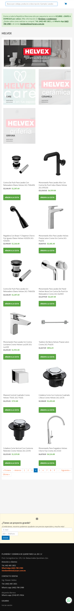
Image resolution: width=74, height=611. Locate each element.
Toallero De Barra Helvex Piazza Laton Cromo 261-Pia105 (54, 343)
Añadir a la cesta (12, 197)
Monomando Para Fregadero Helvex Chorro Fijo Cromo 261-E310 (53, 449)
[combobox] (4, 534)
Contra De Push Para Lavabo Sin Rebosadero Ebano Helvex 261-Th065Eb (19, 290)
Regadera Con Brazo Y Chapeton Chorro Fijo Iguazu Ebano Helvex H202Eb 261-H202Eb (19, 238)
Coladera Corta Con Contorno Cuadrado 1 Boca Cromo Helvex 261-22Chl (54, 396)
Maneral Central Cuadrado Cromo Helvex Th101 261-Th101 (16, 396)
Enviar (5, 538)
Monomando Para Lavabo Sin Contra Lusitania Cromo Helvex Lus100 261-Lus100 (17, 344)
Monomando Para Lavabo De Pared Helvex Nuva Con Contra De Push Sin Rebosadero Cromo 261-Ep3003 (53, 291)
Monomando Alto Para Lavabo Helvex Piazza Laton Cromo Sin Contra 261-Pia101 (53, 238)
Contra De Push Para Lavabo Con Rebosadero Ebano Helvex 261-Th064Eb (19, 184)
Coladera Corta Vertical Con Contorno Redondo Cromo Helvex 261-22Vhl (18, 449)
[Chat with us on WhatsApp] (69, 600)
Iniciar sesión (7, 605)
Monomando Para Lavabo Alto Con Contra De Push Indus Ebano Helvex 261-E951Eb (53, 185)
